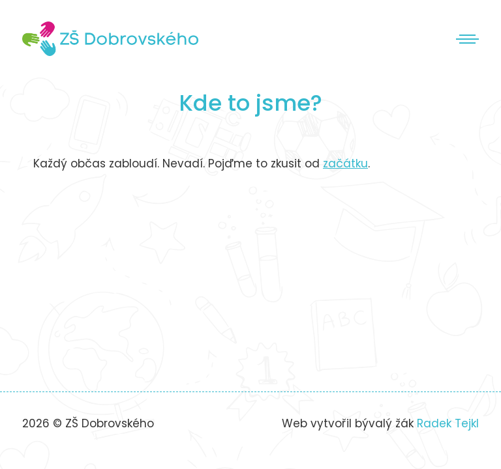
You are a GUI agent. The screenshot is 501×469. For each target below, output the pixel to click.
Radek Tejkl (448, 423)
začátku (345, 163)
